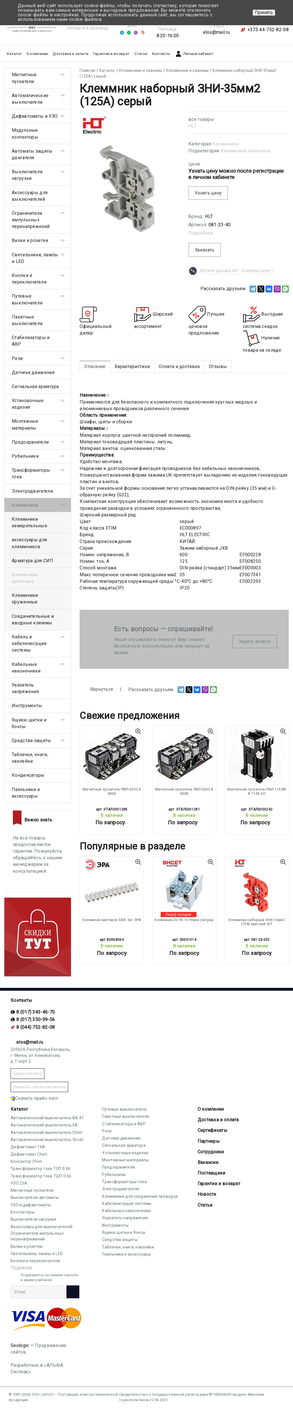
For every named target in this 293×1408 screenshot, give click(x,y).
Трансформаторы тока (31, 473)
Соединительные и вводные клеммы (33, 619)
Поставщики (211, 1173)
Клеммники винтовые (245, 151)
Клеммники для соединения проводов (140, 1196)
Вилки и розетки (30, 240)
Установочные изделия (28, 404)
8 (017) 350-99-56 (35, 1019)
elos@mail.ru (216, 32)
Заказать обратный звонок (39, 1087)
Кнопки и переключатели (29, 279)
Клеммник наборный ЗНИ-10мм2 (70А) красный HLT (257, 922)
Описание (94, 366)
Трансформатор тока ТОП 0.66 (40, 1168)
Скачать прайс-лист (34, 1098)
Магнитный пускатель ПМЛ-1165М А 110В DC (256, 791)
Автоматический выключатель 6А (44, 1125)
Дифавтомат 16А (28, 1147)
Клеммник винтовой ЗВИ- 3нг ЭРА (111, 920)
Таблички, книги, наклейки (30, 758)
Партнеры (209, 1141)
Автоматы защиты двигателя (32, 154)
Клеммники (225, 144)
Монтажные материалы (25, 424)
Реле (17, 358)
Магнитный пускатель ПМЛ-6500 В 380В (184, 791)
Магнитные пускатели (24, 78)
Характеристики (132, 366)
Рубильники (25, 456)
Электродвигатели (32, 491)
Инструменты (27, 705)
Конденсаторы (28, 775)
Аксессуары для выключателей (30, 196)
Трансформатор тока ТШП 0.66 (41, 1176)
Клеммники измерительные (29, 522)
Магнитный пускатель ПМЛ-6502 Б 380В (111, 791)
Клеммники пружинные (25, 599)
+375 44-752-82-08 (268, 29)
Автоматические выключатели (30, 99)
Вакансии (208, 1162)
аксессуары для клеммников (29, 543)
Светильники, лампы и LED (35, 258)
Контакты (161, 54)
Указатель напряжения (25, 688)
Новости (207, 1194)
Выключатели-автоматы (35, 1197)
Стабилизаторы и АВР (31, 341)
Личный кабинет (194, 53)
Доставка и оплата (70, 54)
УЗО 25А (19, 1183)
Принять (264, 12)
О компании (211, 1109)
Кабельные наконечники (26, 668)
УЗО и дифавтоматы (31, 1205)
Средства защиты (31, 740)
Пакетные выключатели (27, 320)
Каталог (19, 1109)
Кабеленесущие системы (126, 1203)
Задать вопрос (255, 641)
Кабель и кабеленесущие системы (29, 643)
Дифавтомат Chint (29, 1154)
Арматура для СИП (32, 560)
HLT (192, 126)
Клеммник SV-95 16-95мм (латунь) (184, 920)
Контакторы (22, 1212)
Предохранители (30, 442)
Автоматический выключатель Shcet (47, 1139)
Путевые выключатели (27, 299)
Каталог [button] (14, 54)
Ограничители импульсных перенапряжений (31, 220)
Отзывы (218, 366)
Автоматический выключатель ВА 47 (47, 1118)
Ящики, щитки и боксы (29, 723)
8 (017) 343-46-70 (35, 1012)
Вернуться (96, 689)
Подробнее (200, 233)
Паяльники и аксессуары (26, 793)
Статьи (141, 54)
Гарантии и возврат (111, 54)
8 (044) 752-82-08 (35, 1027)
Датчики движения (33, 372)
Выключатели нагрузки (27, 175)
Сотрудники (211, 1152)
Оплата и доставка (179, 366)
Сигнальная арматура (35, 386)
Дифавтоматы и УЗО (35, 116)
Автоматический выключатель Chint (46, 1132)
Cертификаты (212, 1130)
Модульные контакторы (25, 133)
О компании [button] (37, 54)
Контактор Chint (26, 1161)
